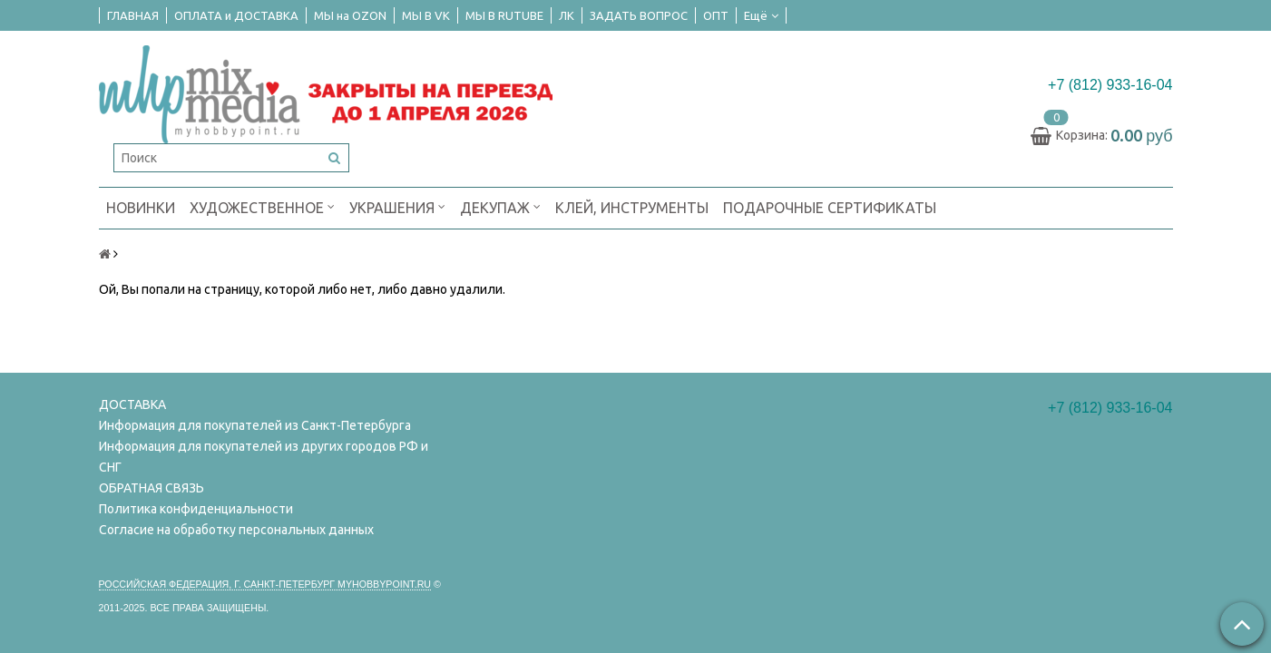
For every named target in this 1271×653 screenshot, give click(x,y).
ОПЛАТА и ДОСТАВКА (236, 15)
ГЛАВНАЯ (133, 15)
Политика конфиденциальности (196, 509)
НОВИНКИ (140, 208)
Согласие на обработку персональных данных (236, 529)
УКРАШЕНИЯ (397, 206)
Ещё (761, 15)
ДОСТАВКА (132, 404)
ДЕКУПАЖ (500, 206)
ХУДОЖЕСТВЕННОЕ (262, 206)
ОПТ (715, 15)
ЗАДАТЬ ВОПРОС (639, 15)
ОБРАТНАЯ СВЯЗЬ (151, 488)
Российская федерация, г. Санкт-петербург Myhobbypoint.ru (265, 584)
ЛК (566, 15)
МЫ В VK (426, 15)
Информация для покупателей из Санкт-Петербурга (255, 425)
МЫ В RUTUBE (504, 15)
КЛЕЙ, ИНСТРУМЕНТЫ (632, 208)
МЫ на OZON (350, 15)
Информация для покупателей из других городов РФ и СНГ (263, 456)
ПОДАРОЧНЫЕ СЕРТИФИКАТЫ (829, 208)
